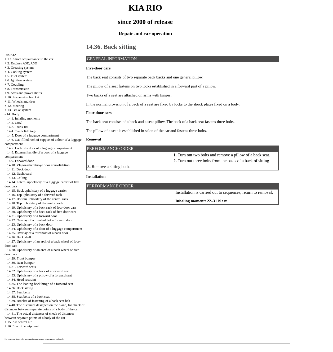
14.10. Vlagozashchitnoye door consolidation (38, 165)
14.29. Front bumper (21, 258)
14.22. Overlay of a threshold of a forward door (40, 220)
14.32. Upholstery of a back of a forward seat (38, 271)
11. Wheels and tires (21, 101)
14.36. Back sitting (20, 288)
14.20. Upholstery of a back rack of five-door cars (41, 212)
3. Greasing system (20, 67)
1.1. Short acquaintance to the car (30, 59)
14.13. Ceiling (17, 178)
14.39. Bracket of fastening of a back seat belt (38, 301)
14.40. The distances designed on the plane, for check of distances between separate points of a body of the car (45, 307)
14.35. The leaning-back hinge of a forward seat (40, 284)
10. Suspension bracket (23, 97)
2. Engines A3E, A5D (22, 63)
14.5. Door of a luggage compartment (33, 135)
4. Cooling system (19, 72)
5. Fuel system (17, 76)
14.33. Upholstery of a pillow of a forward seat (39, 275)
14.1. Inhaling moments (23, 118)
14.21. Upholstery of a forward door (32, 216)
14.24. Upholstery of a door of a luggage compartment (44, 229)
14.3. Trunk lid (17, 127)
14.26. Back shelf (19, 237)
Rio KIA (10, 55)
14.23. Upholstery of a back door (30, 224)
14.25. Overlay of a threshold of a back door (37, 233)
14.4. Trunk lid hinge (21, 131)
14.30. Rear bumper (20, 263)
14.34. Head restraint (21, 279)
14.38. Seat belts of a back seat (28, 296)
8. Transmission (18, 89)
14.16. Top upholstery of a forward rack (34, 195)
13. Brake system (19, 110)
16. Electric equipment (23, 326)
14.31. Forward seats (21, 267)
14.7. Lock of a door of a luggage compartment (39, 148)
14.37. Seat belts (18, 292)
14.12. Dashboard (19, 173)
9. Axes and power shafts (24, 93)
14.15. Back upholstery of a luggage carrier (37, 190)
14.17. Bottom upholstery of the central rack (37, 199)
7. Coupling (15, 84)
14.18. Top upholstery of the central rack (35, 203)
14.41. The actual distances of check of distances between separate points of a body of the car (39, 315)
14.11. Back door (19, 169)
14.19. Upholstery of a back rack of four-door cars (41, 207)
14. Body (13, 114)
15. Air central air (19, 322)
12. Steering (15, 106)
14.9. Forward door (20, 161)
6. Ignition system (19, 80)
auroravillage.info (16, 339)
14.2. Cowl (14, 123)
